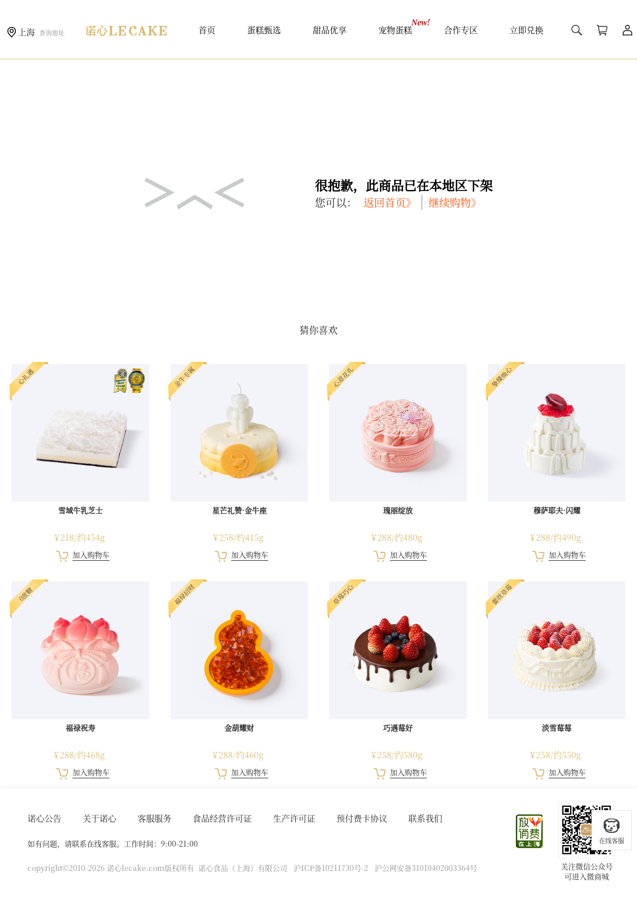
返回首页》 (389, 202)
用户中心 (627, 30)
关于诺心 (99, 818)
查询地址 (52, 32)
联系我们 (425, 818)
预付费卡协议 (361, 818)
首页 (206, 30)
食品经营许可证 (222, 818)
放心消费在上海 (530, 831)
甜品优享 (330, 30)
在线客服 (611, 831)
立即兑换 (526, 30)
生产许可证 (294, 818)
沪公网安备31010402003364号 (426, 867)
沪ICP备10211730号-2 (331, 867)
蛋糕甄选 (264, 30)
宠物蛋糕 (395, 30)
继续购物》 (455, 202)
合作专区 (461, 30)
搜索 (576, 30)
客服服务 (154, 818)
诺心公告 (44, 818)
